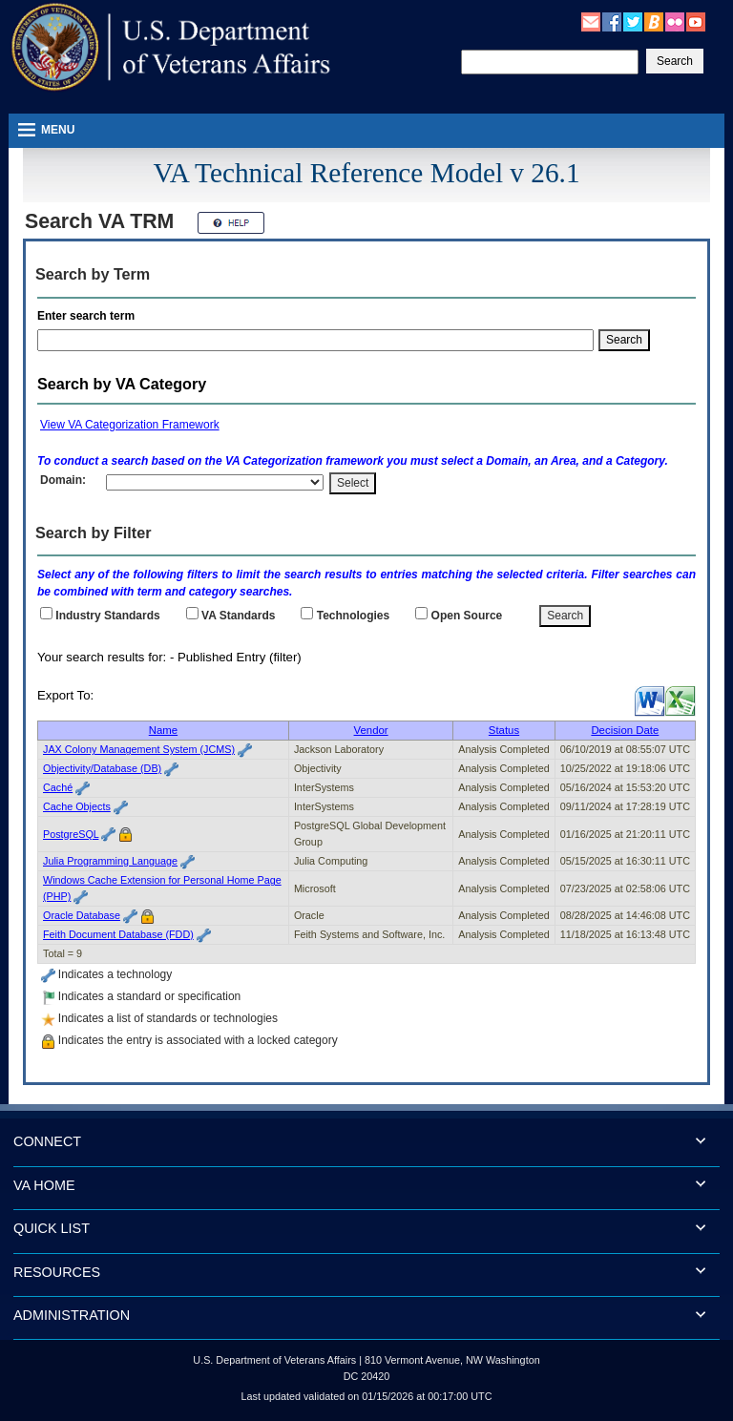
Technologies (353, 615)
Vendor (371, 730)
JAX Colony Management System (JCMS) (139, 749)
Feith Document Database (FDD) (118, 934)
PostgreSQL (70, 834)
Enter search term (89, 316)
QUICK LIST (51, 1228)
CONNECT (47, 1141)
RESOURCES (56, 1272)
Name (163, 730)
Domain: (63, 480)
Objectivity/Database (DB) (102, 768)
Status (504, 730)
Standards (238, 615)
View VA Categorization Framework (130, 424)
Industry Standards (107, 615)
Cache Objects (77, 806)
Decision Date (625, 730)
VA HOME (44, 1185)
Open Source (467, 615)
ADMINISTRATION (71, 1315)
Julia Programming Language (110, 861)
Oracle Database (81, 915)
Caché (58, 787)
